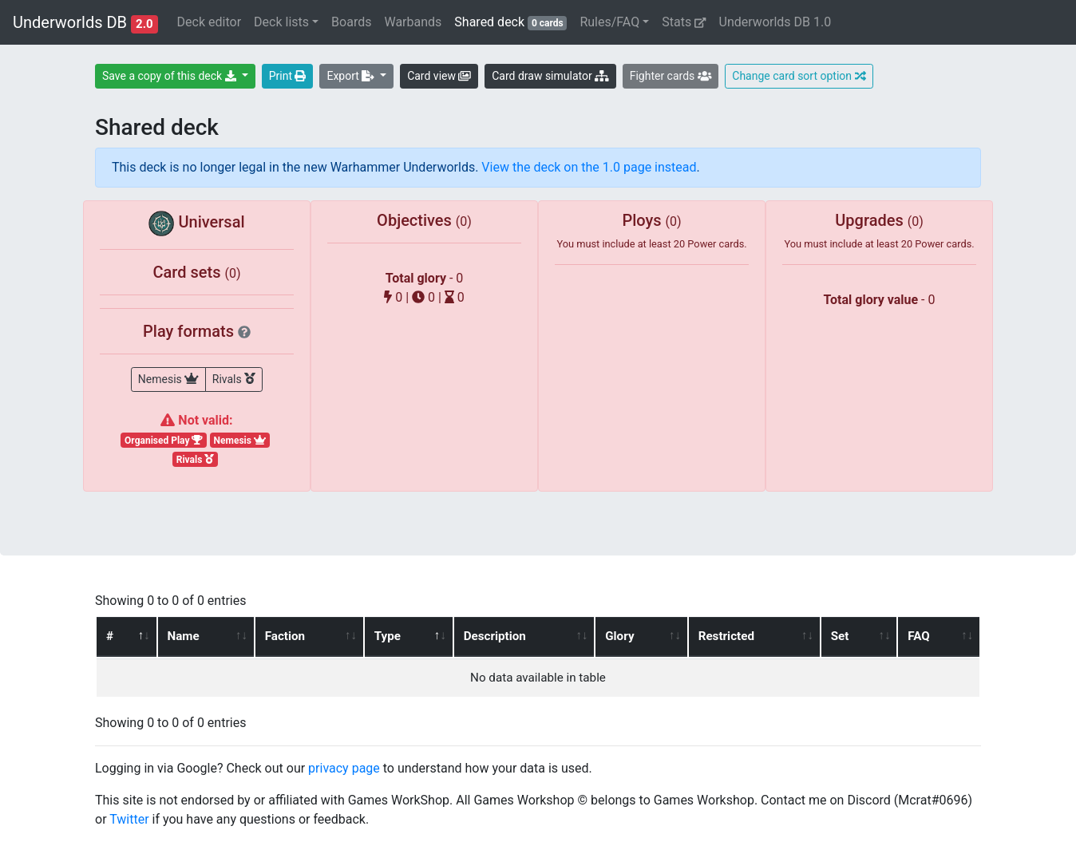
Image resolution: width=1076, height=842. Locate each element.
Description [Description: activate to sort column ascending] (494, 636)
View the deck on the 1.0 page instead (588, 167)
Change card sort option (798, 75)
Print (288, 75)
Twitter (128, 819)
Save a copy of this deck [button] (170, 75)
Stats (684, 22)
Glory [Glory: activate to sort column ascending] (620, 636)
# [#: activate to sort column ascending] (109, 636)
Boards (351, 22)
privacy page (344, 768)
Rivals (233, 378)
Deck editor (209, 22)
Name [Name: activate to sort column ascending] (183, 636)
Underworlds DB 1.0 (775, 22)
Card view (439, 75)
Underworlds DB (85, 23)
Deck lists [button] (281, 22)
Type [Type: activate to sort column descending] (387, 636)
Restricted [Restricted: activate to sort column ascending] (726, 636)
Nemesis (168, 378)
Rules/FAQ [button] (609, 22)
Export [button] (351, 75)
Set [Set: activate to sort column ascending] (841, 636)
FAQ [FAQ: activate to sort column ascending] (919, 636)
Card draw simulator (550, 75)
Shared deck (513, 21)
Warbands (412, 22)
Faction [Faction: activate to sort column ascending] (284, 636)
